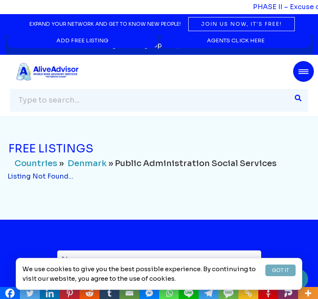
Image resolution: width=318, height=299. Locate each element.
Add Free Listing (83, 40)
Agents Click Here (235, 40)
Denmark (87, 164)
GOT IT (280, 270)
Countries (36, 164)
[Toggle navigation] (303, 71)
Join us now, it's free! (241, 24)
